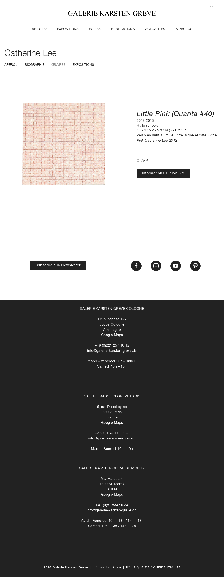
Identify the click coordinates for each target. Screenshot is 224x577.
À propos (184, 29)
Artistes (39, 29)
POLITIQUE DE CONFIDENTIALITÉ (153, 567)
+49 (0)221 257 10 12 (112, 346)
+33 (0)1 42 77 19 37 (112, 433)
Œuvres (58, 65)
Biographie (34, 65)
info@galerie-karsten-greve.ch (111, 511)
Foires (95, 29)
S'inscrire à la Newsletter (58, 265)
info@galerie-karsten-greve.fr (112, 439)
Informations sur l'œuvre (163, 173)
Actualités (155, 29)
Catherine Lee (30, 54)
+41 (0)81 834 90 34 (112, 505)
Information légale (107, 567)
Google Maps (112, 335)
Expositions (68, 29)
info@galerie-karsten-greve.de (112, 351)
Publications (123, 29)
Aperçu (11, 65)
